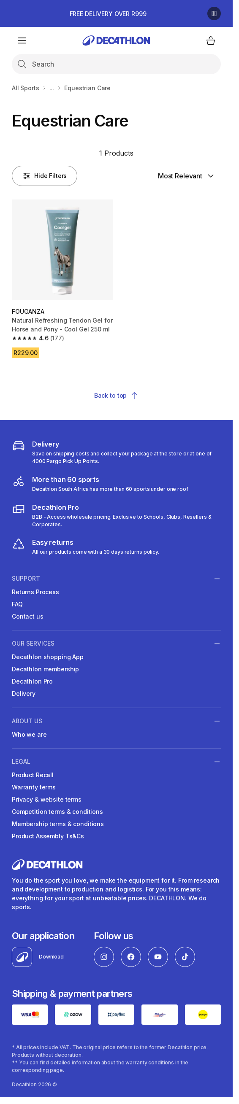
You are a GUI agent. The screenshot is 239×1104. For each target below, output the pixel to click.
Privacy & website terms (46, 799)
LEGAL (21, 761)
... (51, 88)
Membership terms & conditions (58, 823)
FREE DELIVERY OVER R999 (108, 13)
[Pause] (214, 13)
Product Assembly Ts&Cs (48, 836)
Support (26, 578)
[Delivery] (116, 452)
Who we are (29, 734)
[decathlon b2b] (116, 515)
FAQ (17, 604)
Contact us (27, 616)
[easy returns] (85, 546)
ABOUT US (27, 720)
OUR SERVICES (33, 643)
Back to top (116, 395)
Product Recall (33, 774)
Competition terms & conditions (57, 811)
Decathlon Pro (32, 681)
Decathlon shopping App (48, 656)
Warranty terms (34, 787)
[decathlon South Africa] (100, 483)
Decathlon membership (45, 669)
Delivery (23, 693)
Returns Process (35, 591)
